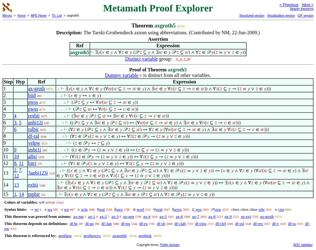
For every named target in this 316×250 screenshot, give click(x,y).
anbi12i (35, 122)
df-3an (106, 223)
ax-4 (146, 216)
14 (21, 194)
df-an (89, 223)
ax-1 (91, 216)
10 (16, 156)
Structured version (251, 15)
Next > (308, 4)
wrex (178, 209)
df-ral (33, 136)
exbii (33, 185)
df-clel (220, 223)
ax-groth (36, 88)
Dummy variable (121, 75)
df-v (275, 223)
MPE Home (39, 15)
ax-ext (246, 216)
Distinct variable (141, 58)
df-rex (258, 223)
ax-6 (179, 216)
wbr (261, 209)
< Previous (288, 4)
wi (37, 209)
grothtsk (145, 235)
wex (119, 209)
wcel (140, 209)
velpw (34, 143)
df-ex (143, 223)
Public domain (170, 245)
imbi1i (34, 149)
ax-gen (128, 216)
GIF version (305, 15)
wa (50, 209)
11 (21, 163)
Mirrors (7, 15)
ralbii (33, 129)
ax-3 (114, 216)
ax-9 (228, 216)
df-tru (125, 223)
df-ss (292, 223)
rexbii (34, 115)
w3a (84, 209)
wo (66, 209)
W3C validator (303, 245)
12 (16, 175)
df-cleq (200, 223)
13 (16, 185)
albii (32, 156)
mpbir (34, 194)
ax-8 (211, 216)
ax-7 (195, 216)
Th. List (57, 15)
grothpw (65, 235)
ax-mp (78, 216)
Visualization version (281, 15)
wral (158, 209)
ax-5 (163, 216)
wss (199, 209)
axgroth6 (119, 235)
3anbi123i (38, 173)
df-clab (180, 223)
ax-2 (103, 216)
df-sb (161, 223)
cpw (217, 209)
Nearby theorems (302, 9)
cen (281, 209)
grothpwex (92, 235)
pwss (33, 102)
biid (32, 95)
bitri (32, 163)
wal (102, 209)
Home (21, 15)
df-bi (73, 223)
